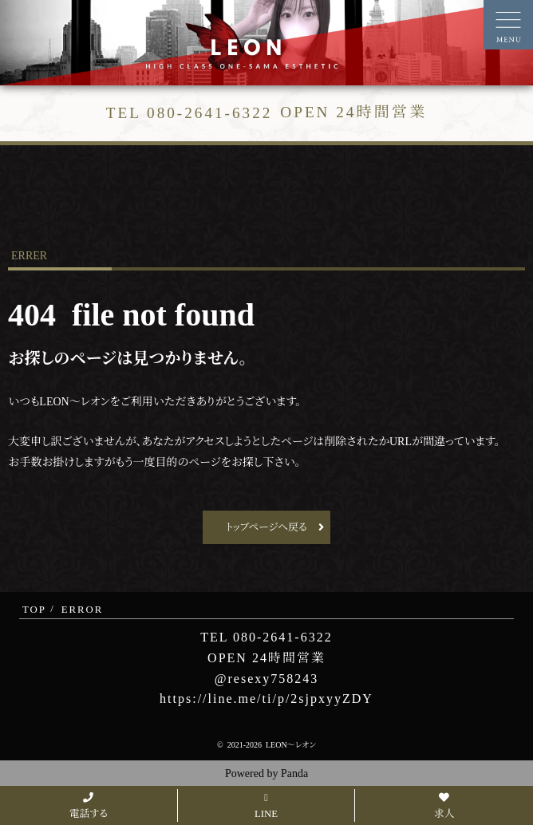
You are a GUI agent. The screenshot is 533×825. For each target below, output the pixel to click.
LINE (266, 806)
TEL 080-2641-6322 (266, 637)
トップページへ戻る (266, 527)
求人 (444, 806)
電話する (88, 806)
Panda (294, 774)
